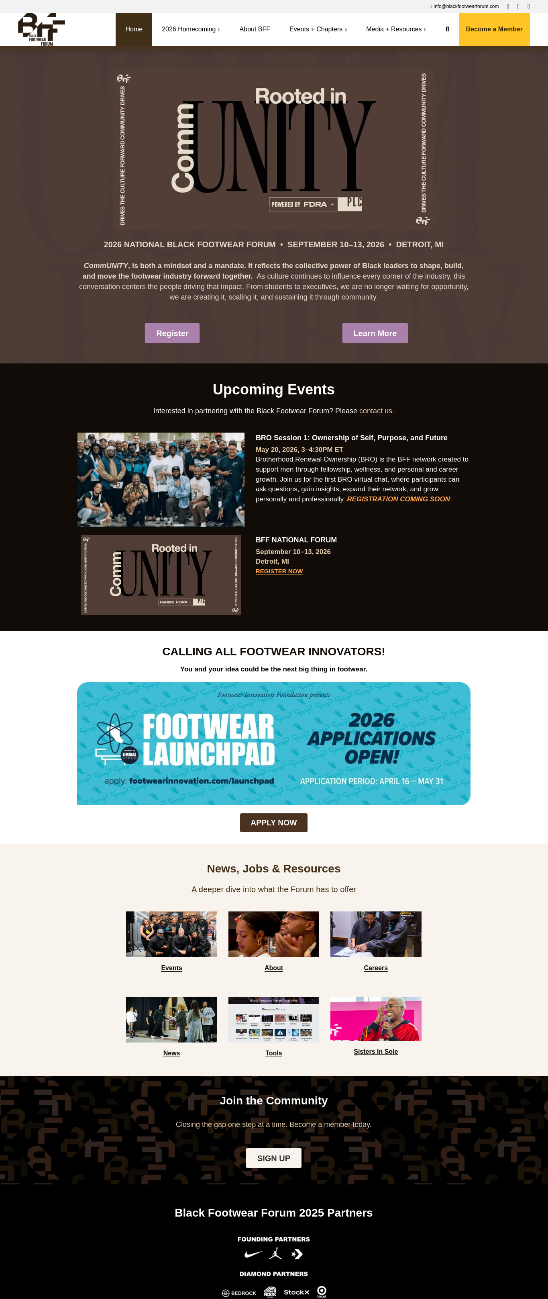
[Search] (447, 29)
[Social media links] (508, 6)
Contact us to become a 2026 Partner (273, 1212)
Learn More (375, 333)
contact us (375, 412)
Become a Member (494, 29)
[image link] (41, 28)
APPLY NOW (274, 755)
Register (172, 333)
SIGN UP (273, 987)
